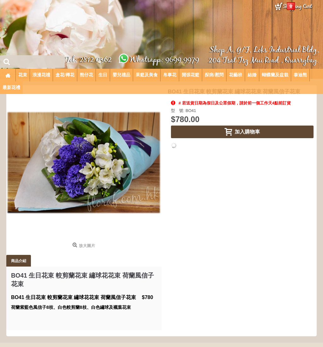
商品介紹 (18, 260)
